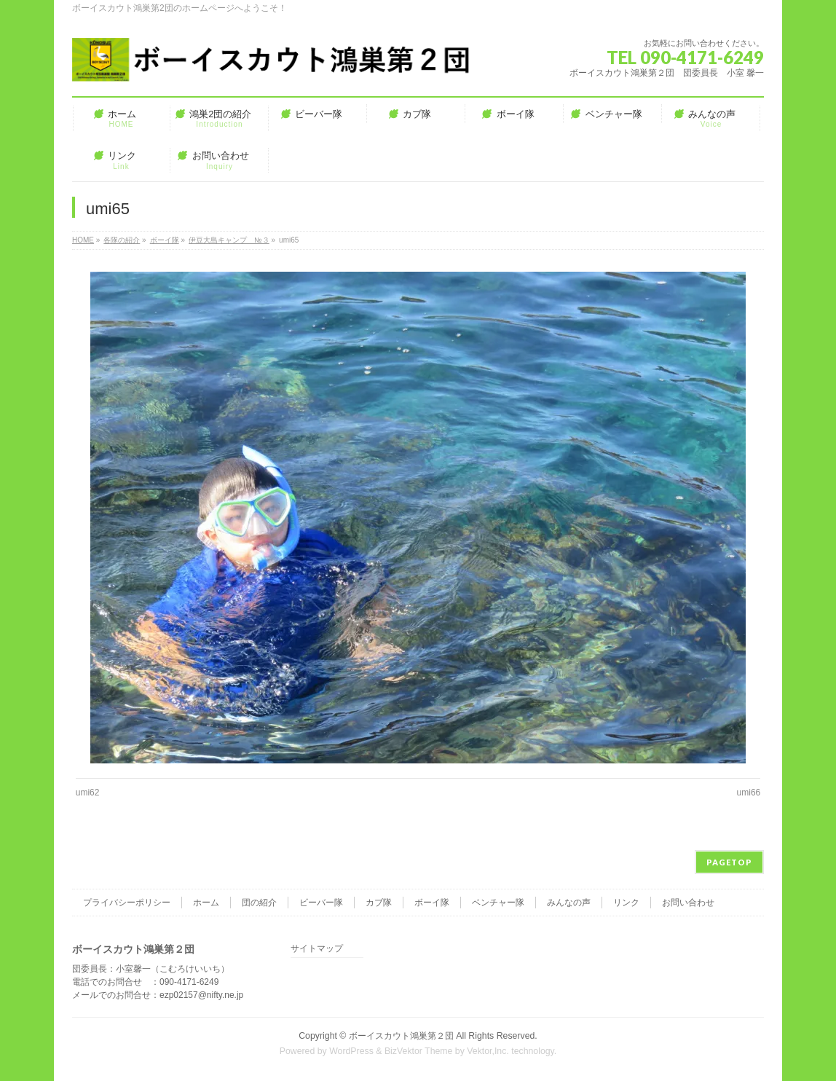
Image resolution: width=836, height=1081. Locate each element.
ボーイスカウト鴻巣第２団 (401, 1036)
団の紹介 (259, 902)
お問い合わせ (688, 902)
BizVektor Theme (419, 1051)
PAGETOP (729, 862)
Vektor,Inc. (488, 1051)
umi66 (749, 792)
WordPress (351, 1051)
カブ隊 (379, 902)
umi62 (88, 792)
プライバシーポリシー (126, 902)
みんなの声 (569, 902)
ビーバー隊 (321, 902)
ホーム (206, 902)
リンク (626, 902)
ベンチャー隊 (498, 902)
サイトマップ (317, 949)
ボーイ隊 (431, 902)
